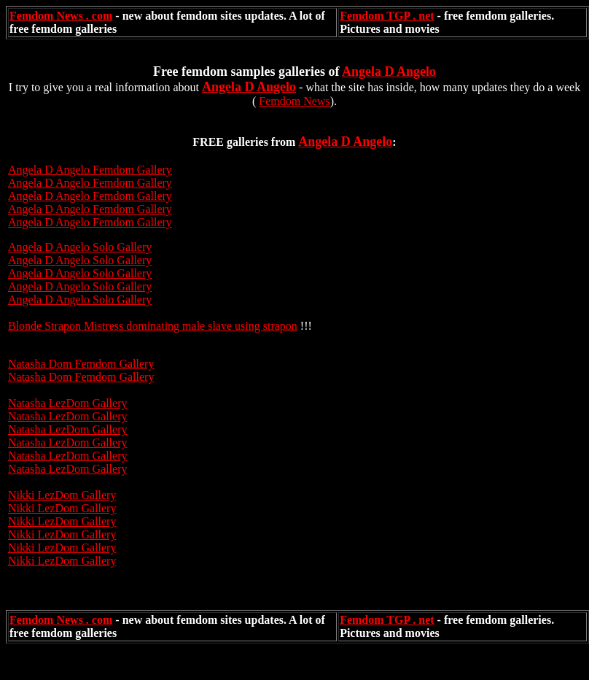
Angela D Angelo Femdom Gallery (90, 183)
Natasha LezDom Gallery (67, 403)
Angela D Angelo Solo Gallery (80, 247)
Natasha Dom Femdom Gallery (81, 364)
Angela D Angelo (389, 71)
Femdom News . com (60, 15)
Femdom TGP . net (387, 15)
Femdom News (294, 101)
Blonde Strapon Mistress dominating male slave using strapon (152, 326)
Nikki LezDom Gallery (62, 495)
